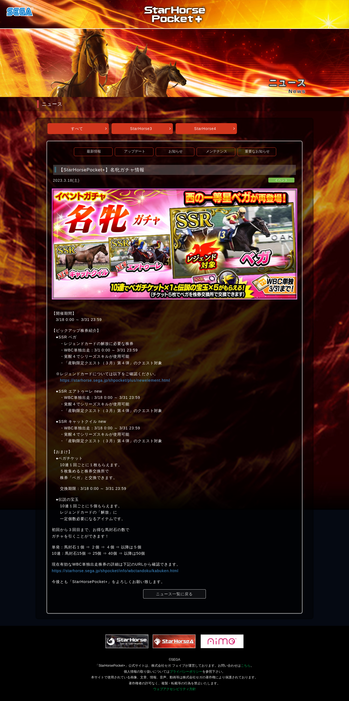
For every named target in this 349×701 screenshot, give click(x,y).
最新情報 (94, 151)
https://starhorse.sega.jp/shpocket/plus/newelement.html (115, 380)
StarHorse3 (141, 128)
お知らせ (176, 151)
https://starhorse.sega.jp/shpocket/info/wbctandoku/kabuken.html (115, 571)
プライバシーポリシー (186, 671)
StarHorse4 (205, 128)
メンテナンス (216, 151)
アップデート (134, 151)
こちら (246, 665)
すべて (77, 128)
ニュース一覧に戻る (174, 594)
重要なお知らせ (257, 151)
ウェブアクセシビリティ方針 (174, 689)
